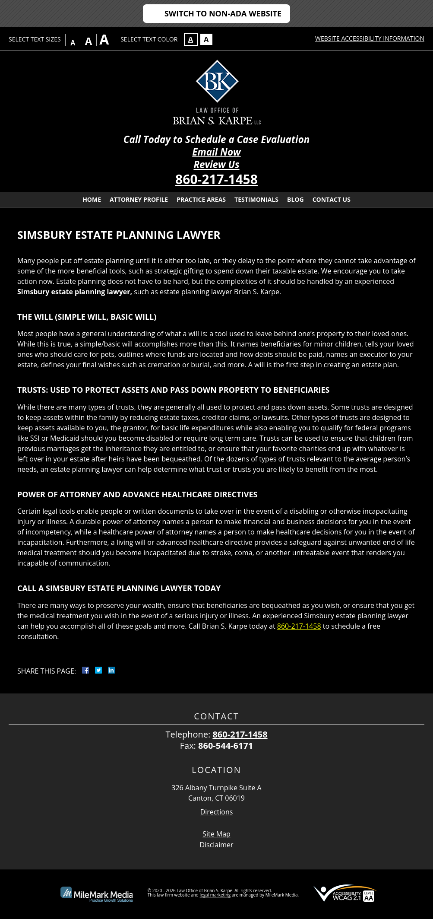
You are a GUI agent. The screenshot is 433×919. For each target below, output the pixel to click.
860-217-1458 (216, 179)
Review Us (216, 164)
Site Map (216, 834)
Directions (216, 812)
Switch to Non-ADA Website (222, 13)
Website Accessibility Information (369, 38)
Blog (295, 199)
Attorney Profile (139, 199)
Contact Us (332, 199)
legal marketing (215, 895)
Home (91, 199)
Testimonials (256, 199)
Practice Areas (201, 199)
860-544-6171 (225, 745)
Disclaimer (216, 844)
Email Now (216, 152)
